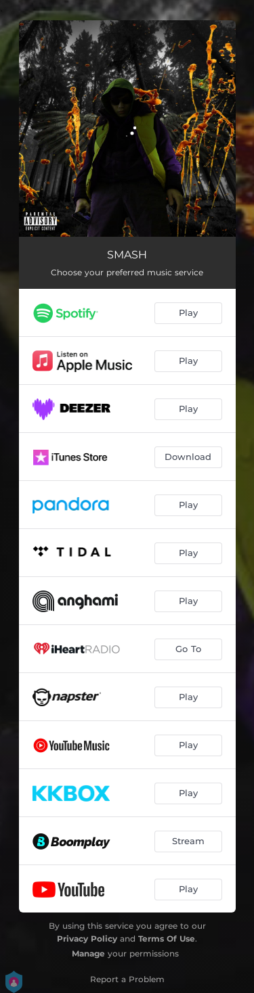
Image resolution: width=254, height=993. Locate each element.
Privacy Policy (87, 938)
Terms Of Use (166, 938)
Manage (88, 953)
